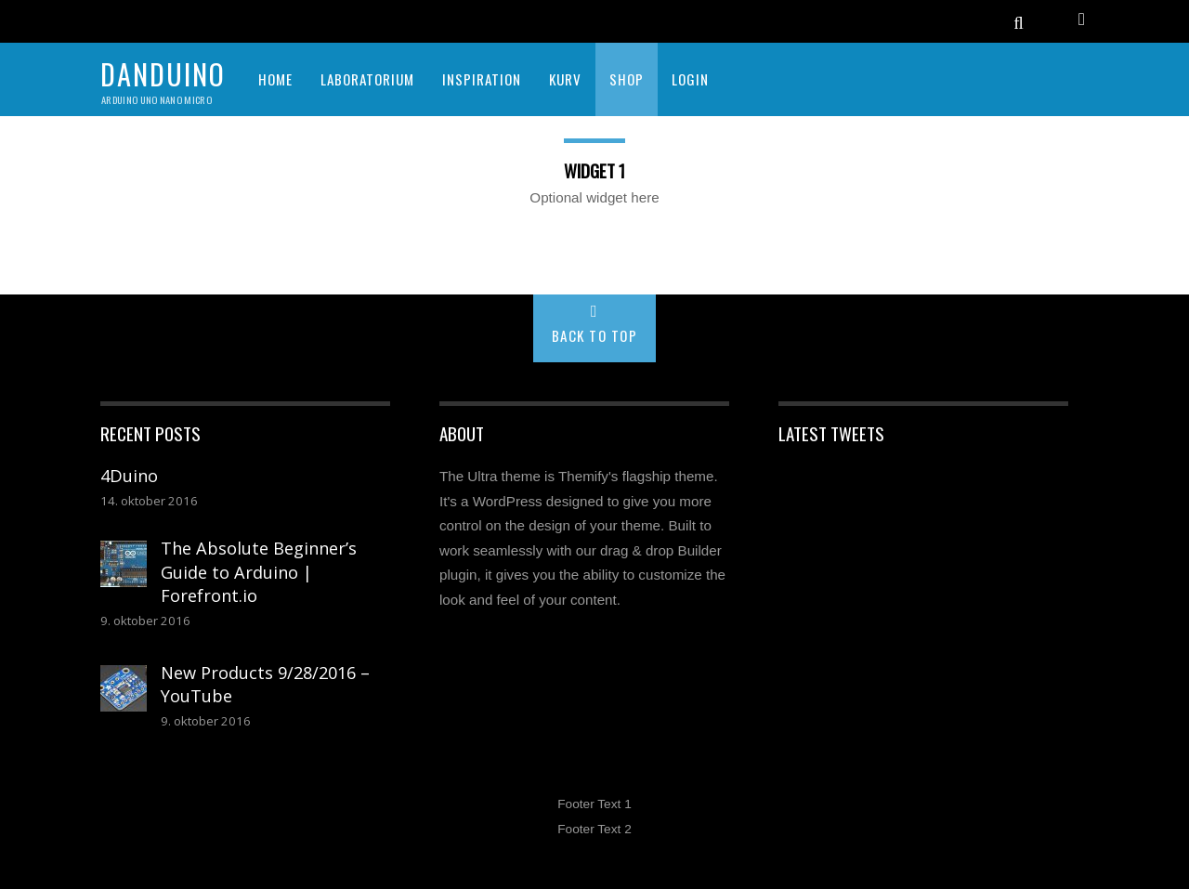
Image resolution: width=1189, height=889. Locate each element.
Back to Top (595, 335)
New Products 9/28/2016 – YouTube (265, 684)
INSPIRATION (481, 79)
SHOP (626, 79)
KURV (565, 79)
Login (690, 79)
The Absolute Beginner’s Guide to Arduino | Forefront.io (259, 572)
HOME (275, 79)
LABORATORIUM (367, 79)
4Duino (129, 475)
